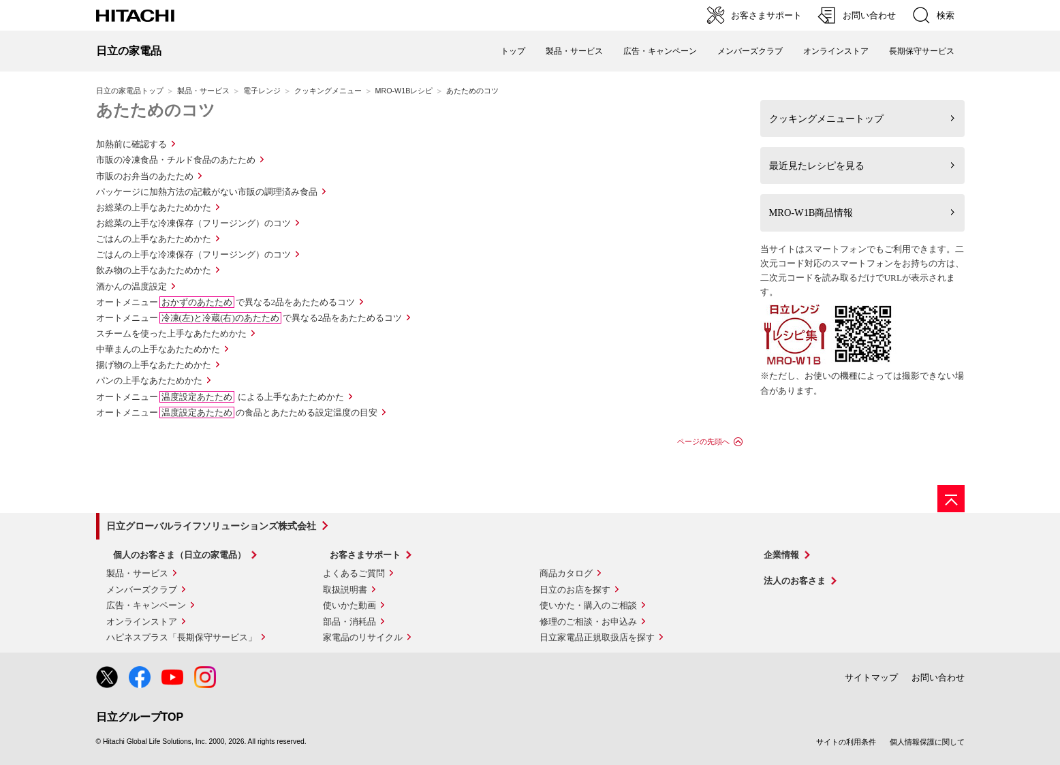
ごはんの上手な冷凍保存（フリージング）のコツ (193, 254)
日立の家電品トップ (129, 91)
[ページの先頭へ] (951, 498)
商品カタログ (566, 573)
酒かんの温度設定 (131, 286)
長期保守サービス (921, 51)
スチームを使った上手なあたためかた (171, 333)
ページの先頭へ (703, 441)
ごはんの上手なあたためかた (153, 239)
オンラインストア (836, 51)
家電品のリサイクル (363, 637)
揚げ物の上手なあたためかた (153, 365)
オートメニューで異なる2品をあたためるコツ (225, 302)
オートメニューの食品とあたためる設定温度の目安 (236, 412)
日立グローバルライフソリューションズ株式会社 (211, 525)
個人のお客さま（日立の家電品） (179, 555)
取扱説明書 (345, 589)
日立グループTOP (140, 717)
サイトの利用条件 (846, 742)
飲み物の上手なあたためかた (153, 270)
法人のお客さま (795, 581)
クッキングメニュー (328, 91)
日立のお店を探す (575, 589)
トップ (513, 51)
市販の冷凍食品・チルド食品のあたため (175, 160)
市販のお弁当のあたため (144, 176)
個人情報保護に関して (927, 742)
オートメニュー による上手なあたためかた (220, 397)
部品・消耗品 (349, 621)
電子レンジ (262, 91)
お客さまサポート (365, 555)
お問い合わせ (938, 677)
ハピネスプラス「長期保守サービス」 (181, 637)
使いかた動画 (349, 605)
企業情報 (781, 555)
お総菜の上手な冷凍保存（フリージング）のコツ (193, 223)
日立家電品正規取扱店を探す (597, 637)
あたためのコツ (155, 110)
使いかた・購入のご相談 (588, 605)
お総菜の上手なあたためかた (153, 207)
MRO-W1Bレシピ (404, 91)
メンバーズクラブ (750, 51)
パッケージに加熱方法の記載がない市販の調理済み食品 (206, 192)
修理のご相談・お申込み (588, 621)
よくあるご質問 (354, 573)
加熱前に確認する (131, 144)
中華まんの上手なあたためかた (158, 349)
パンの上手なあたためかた (149, 380)
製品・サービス (203, 91)
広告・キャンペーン (146, 605)
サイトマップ (871, 677)
